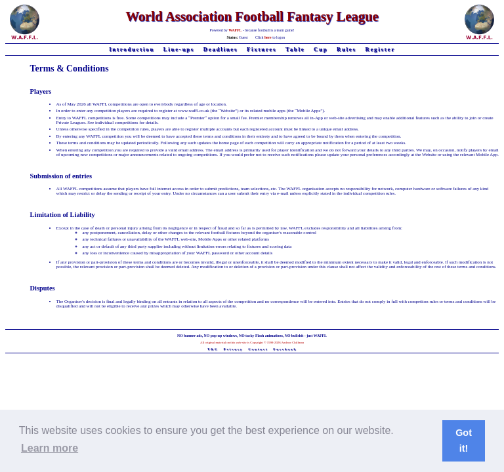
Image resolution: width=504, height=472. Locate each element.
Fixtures (261, 49)
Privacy (233, 349)
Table (295, 49)
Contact (258, 349)
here (268, 37)
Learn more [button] (49, 448)
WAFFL (235, 30)
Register (379, 49)
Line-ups (178, 49)
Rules (346, 49)
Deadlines (220, 49)
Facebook (285, 349)
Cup (320, 49)
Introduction (131, 49)
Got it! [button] (463, 440)
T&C (213, 349)
